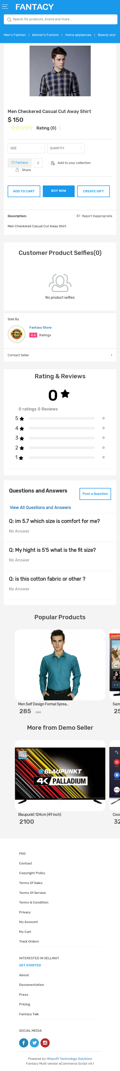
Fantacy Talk (29, 1014)
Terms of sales (31, 883)
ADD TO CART (24, 191)
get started (30, 965)
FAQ (22, 853)
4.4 (33, 335)
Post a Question (95, 494)
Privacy (25, 912)
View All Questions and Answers (40, 507)
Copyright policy (32, 873)
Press (23, 995)
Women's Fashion (45, 35)
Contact (25, 863)
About (24, 975)
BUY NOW (58, 191)
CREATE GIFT (93, 191)
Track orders (29, 941)
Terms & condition (33, 902)
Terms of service (32, 893)
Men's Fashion (15, 35)
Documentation (31, 985)
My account (28, 922)
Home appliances (78, 35)
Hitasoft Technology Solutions (69, 1059)
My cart (25, 932)
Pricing (24, 1004)
